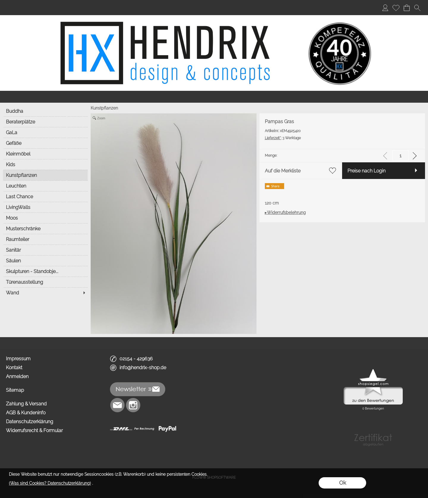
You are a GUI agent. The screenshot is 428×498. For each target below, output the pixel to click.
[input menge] (400, 155)
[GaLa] (45, 132)
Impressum (18, 358)
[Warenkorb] (406, 8)
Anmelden (17, 376)
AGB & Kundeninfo (25, 412)
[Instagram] (133, 405)
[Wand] (45, 292)
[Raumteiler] (45, 239)
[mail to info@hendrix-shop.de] (117, 405)
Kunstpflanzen (104, 108)
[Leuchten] (45, 185)
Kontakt (14, 367)
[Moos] (45, 217)
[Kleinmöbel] (45, 153)
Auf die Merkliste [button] (282, 171)
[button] (417, 8)
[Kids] (45, 164)
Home (12, 7)
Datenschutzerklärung (29, 421)
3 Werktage (283, 138)
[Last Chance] (45, 196)
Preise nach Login (366, 171)
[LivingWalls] (45, 207)
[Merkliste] (396, 8)
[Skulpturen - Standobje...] (45, 271)
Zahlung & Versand (26, 404)
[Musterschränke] (45, 228)
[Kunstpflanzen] (45, 175)
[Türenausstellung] (45, 282)
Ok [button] (342, 483)
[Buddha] (45, 111)
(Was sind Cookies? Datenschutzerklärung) (50, 483)
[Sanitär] (45, 250)
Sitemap (15, 390)
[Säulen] (45, 260)
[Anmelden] (385, 8)
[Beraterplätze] (45, 121)
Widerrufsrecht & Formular (34, 430)
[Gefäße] (45, 143)
